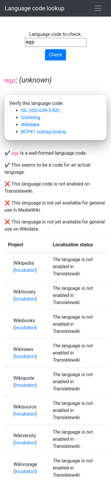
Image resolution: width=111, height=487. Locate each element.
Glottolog (30, 117)
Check (55, 55)
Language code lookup (34, 8)
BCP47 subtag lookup (43, 132)
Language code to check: (55, 39)
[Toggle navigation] (98, 8)
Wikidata (30, 124)
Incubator (25, 270)
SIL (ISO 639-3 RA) (40, 110)
